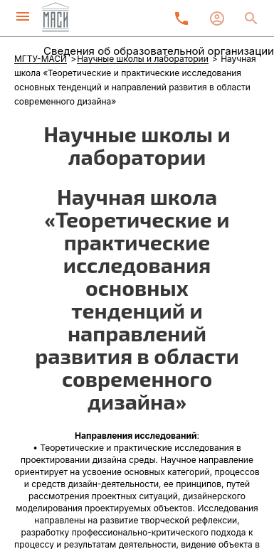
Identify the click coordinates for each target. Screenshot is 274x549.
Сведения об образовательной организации (158, 51)
